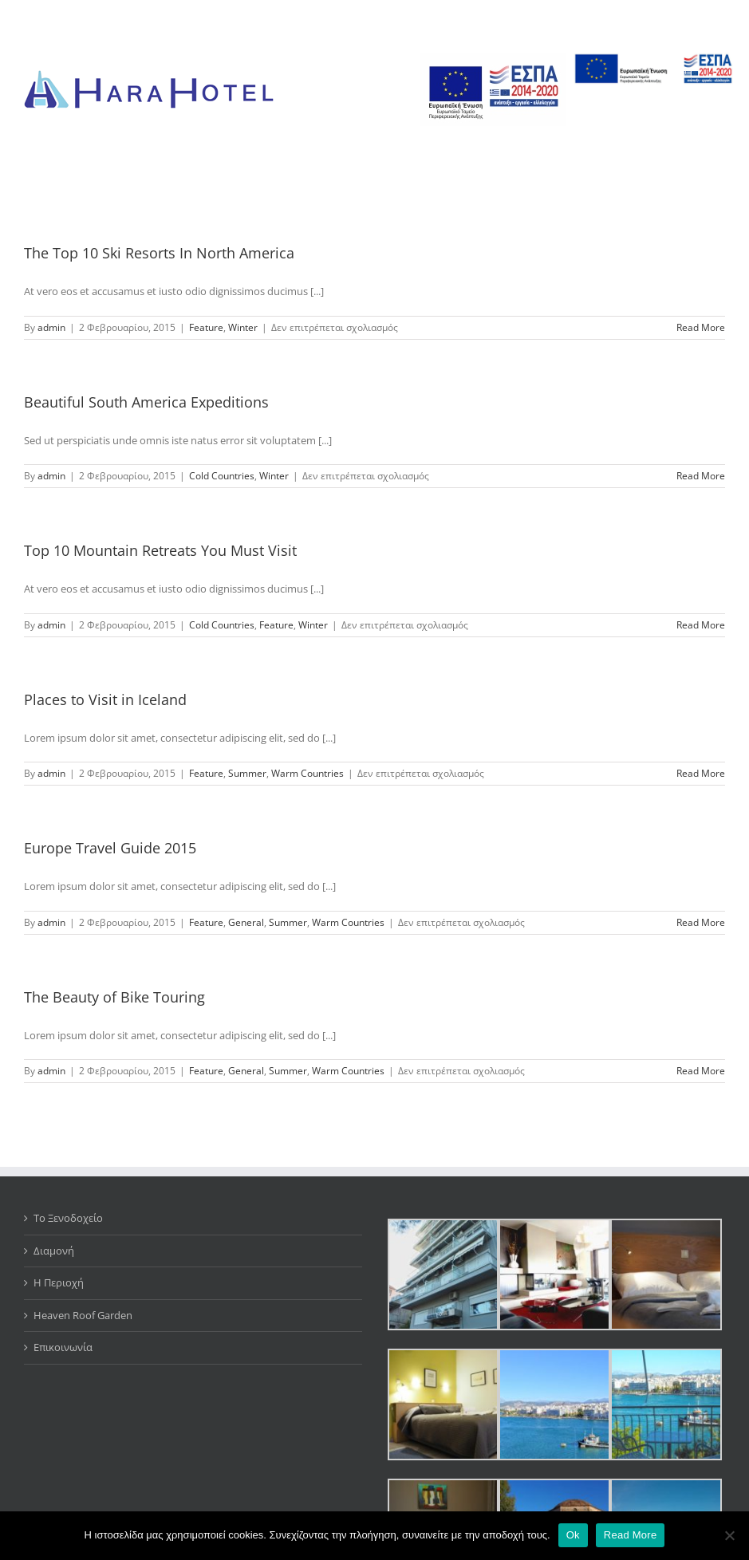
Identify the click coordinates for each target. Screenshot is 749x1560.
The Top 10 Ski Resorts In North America (159, 252)
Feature (206, 327)
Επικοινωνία (63, 1347)
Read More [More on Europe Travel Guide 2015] (700, 922)
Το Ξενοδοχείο (68, 1218)
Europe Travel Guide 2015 (110, 847)
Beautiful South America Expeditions (146, 402)
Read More (630, 1535)
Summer (247, 773)
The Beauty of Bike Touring (114, 997)
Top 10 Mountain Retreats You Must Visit (160, 550)
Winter (243, 327)
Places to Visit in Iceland (105, 699)
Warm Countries (307, 773)
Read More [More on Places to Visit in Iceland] (700, 773)
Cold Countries (221, 476)
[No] (729, 1535)
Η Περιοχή (59, 1282)
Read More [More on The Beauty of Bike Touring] (700, 1070)
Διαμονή (54, 1250)
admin (51, 327)
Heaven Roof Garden (83, 1315)
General (246, 922)
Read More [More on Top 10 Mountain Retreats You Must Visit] (700, 625)
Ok (573, 1535)
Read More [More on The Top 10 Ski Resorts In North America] (700, 327)
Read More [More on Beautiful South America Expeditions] (700, 476)
